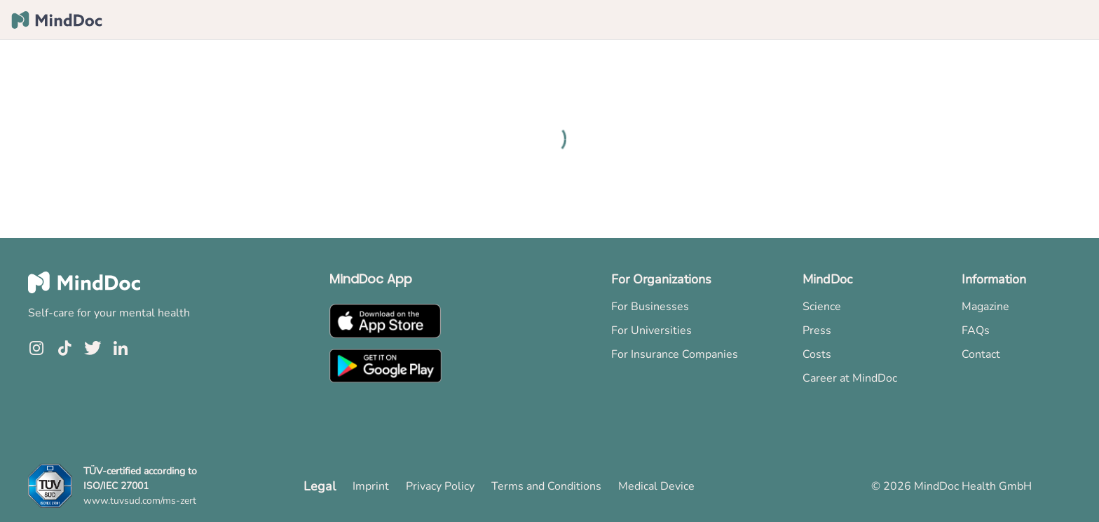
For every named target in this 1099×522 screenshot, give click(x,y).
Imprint (371, 486)
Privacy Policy (440, 486)
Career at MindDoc (850, 378)
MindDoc (827, 279)
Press (817, 330)
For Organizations (661, 279)
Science (822, 306)
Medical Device (656, 486)
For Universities (651, 330)
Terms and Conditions (546, 486)
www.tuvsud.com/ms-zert (139, 500)
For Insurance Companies (674, 354)
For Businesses (650, 306)
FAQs (976, 330)
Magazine (985, 306)
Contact (981, 354)
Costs (817, 354)
